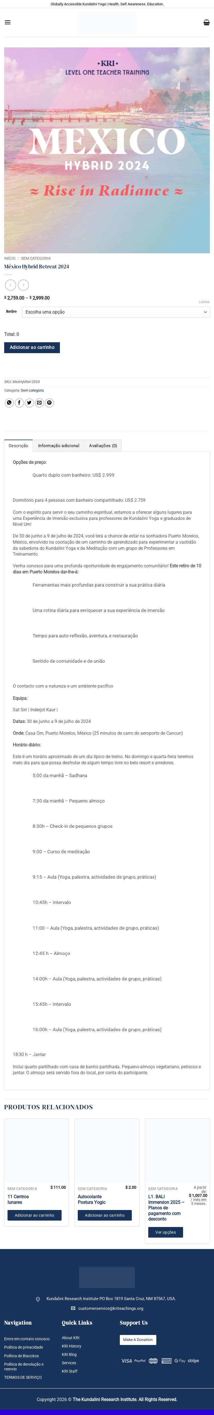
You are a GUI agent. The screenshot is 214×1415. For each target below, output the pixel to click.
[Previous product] (23, 285)
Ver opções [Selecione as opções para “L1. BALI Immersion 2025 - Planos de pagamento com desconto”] (165, 1232)
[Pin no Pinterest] (49, 403)
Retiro (11, 312)
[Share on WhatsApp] (9, 403)
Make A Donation (139, 1339)
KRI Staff (70, 1371)
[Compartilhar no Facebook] (19, 403)
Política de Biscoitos (23, 1360)
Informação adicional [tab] (58, 445)
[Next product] (10, 285)
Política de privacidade (25, 1352)
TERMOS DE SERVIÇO (24, 1382)
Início (10, 258)
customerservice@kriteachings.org (107, 1308)
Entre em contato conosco (20, 1341)
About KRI (71, 1338)
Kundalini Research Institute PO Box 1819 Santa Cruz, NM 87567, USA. (111, 1298)
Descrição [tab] (18, 445)
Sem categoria (36, 258)
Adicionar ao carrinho (32, 347)
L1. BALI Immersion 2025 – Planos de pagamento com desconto (166, 1208)
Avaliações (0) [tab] (103, 445)
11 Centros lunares (18, 1199)
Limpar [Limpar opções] (204, 302)
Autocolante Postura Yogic (91, 1199)
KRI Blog (69, 1354)
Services (70, 1363)
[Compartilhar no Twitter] (29, 403)
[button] (7, 22)
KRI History (72, 1346)
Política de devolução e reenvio (26, 1372)
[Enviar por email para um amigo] (39, 403)
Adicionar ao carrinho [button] (34, 1215)
